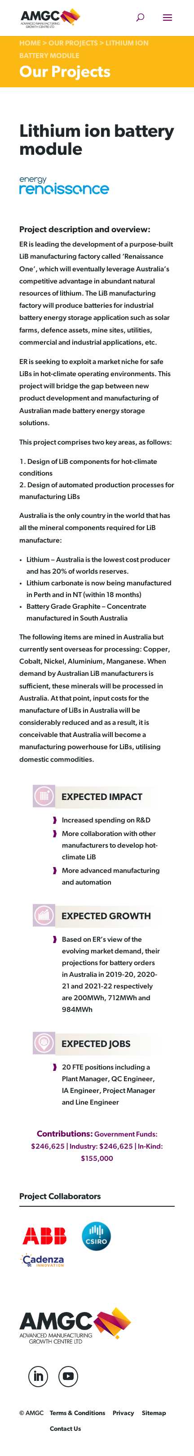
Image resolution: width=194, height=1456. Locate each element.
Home (30, 43)
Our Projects (73, 43)
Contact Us (65, 1429)
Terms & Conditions (77, 1413)
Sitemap (154, 1413)
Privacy (123, 1413)
